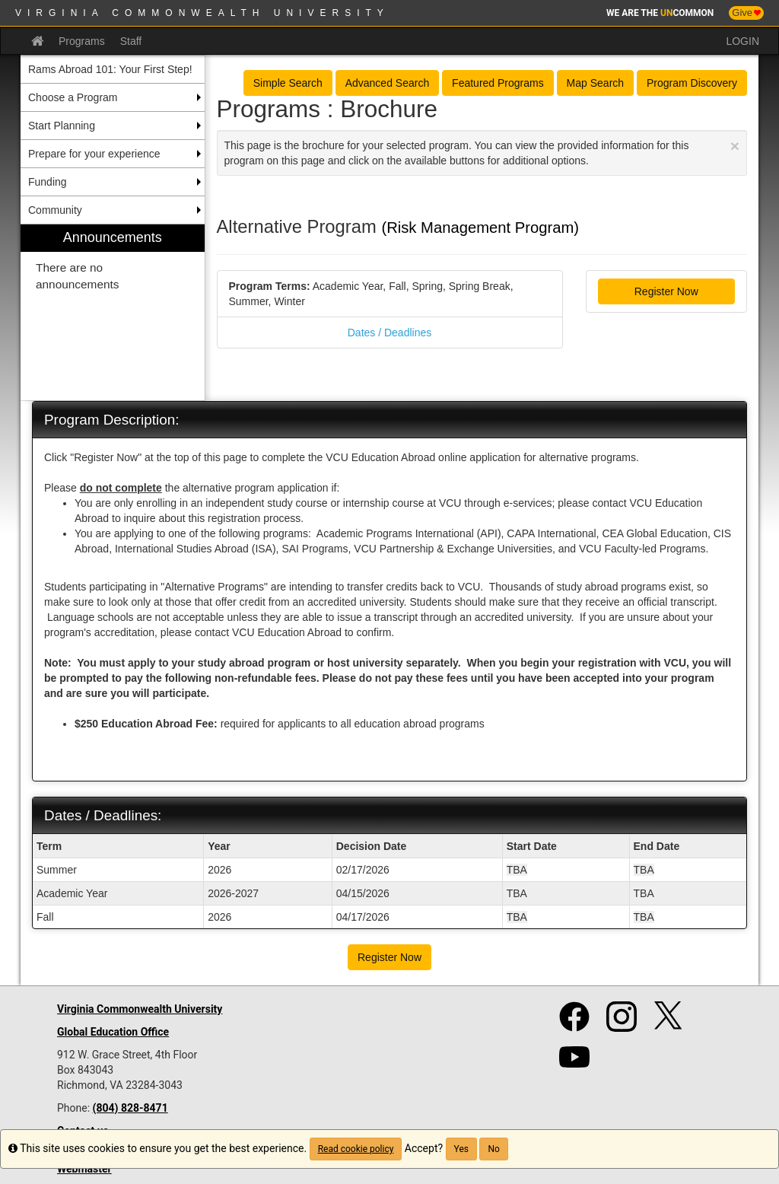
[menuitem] (113, 312)
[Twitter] (669, 1023)
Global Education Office (113, 1032)
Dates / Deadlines (390, 332)
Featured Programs (498, 83)
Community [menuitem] (55, 210)
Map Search (595, 83)
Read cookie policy (356, 1149)
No (493, 1149)
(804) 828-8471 (130, 1108)
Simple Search (288, 83)
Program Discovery (692, 83)
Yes (461, 1149)
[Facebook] (574, 1023)
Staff (131, 41)
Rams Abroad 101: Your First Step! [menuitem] (110, 69)
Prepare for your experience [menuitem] (94, 154)
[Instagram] (621, 1023)
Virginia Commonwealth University (202, 13)
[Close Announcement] (734, 146)
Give (746, 13)
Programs (82, 41)
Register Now (666, 291)
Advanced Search (387, 83)
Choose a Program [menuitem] (73, 97)
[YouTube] (574, 1064)
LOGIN (742, 41)
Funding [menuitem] (47, 182)
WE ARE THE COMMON (660, 13)
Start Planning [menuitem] (61, 125)
